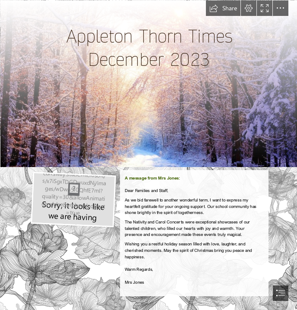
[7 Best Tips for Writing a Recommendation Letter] (72, 199)
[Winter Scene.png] (148, 83)
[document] (148, 155)
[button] (223, 8)
